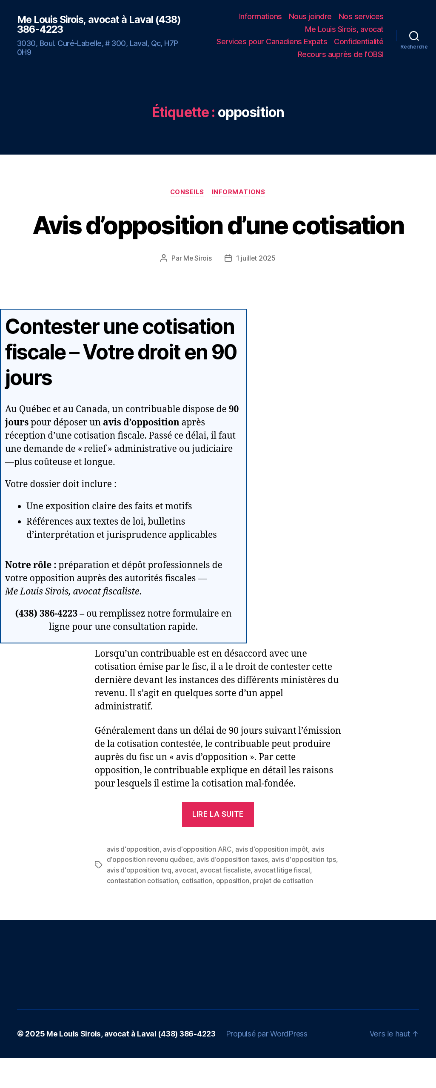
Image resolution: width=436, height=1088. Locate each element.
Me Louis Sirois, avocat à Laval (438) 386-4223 (87, 24)
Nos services (361, 16)
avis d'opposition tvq (139, 900)
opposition (233, 911)
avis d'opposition (133, 880)
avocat (185, 900)
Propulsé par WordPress (270, 1063)
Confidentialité (359, 41)
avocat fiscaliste (225, 900)
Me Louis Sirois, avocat (344, 29)
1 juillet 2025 (256, 289)
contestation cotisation (143, 911)
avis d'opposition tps (306, 890)
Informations (260, 16)
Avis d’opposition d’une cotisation (218, 241)
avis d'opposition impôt (271, 880)
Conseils (187, 192)
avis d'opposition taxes (234, 890)
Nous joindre (310, 16)
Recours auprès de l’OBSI (341, 54)
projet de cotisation (283, 911)
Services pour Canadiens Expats (272, 41)
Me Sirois (197, 289)
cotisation (197, 911)
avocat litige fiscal (282, 900)
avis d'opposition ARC (197, 880)
